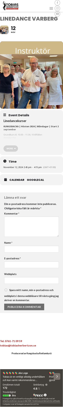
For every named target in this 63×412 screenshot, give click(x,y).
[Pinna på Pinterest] (42, 333)
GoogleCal (35, 179)
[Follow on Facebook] (57, 3)
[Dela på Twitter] (28, 333)
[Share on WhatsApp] (14, 333)
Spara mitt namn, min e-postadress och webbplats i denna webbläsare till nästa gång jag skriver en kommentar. (31, 295)
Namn (8, 242)
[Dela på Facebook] (21, 333)
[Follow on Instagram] (57, 8)
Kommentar (11, 213)
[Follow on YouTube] (57, 14)
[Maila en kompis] (35, 333)
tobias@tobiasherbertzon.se (18, 345)
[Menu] (51, 8)
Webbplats (10, 274)
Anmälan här (10, 137)
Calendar (16, 179)
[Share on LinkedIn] (49, 333)
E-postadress (12, 258)
